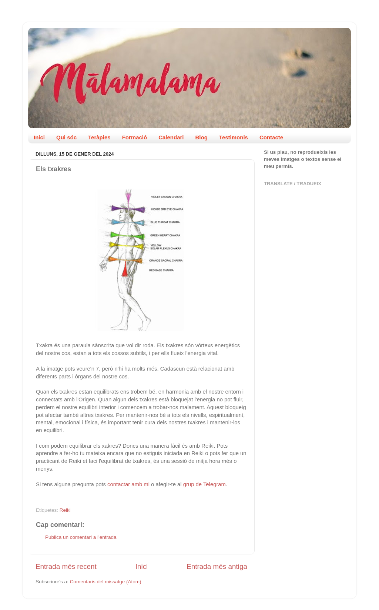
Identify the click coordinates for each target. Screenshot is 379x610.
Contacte (271, 137)
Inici (39, 137)
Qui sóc (66, 137)
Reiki (65, 510)
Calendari (171, 137)
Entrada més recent (66, 566)
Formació (134, 137)
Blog (201, 137)
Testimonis (233, 137)
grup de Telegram (204, 484)
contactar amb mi (128, 484)
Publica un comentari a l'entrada (80, 537)
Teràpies (99, 137)
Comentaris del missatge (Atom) (105, 581)
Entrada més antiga (217, 566)
